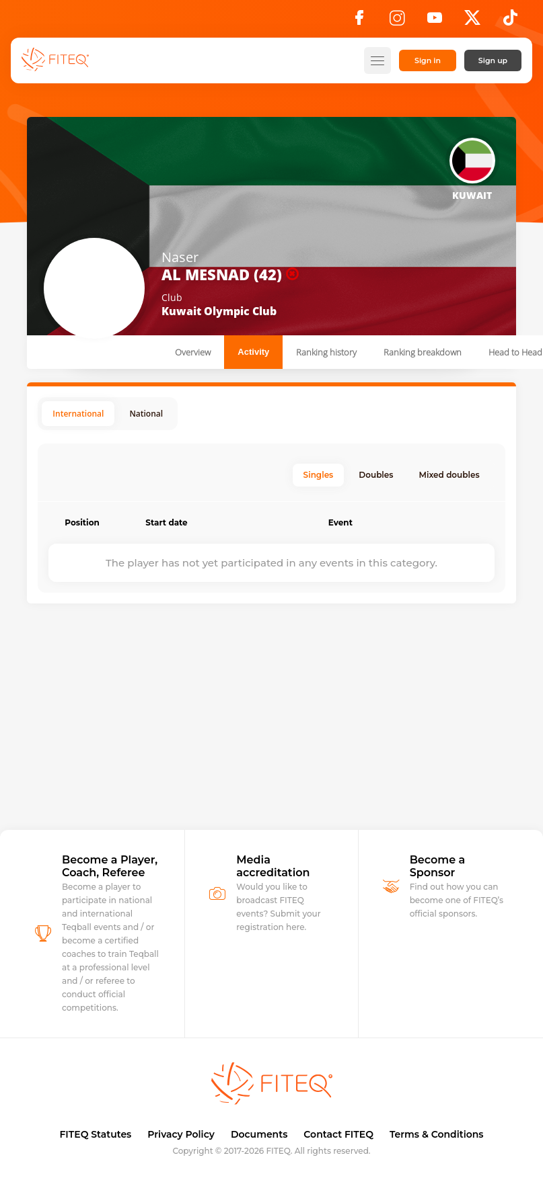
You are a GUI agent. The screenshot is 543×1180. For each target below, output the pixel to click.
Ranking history (326, 352)
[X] (472, 21)
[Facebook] (359, 21)
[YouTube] (435, 21)
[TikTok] (510, 21)
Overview (193, 352)
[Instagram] (397, 21)
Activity (253, 352)
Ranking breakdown (423, 352)
